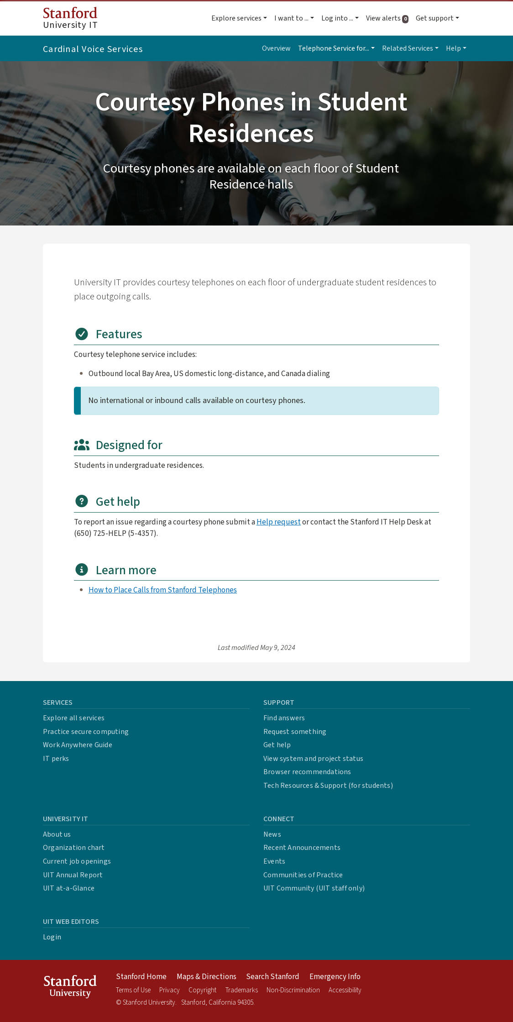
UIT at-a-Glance (68, 888)
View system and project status (313, 759)
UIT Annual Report (73, 875)
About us (57, 834)
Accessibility (345, 990)
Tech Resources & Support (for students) (328, 786)
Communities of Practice (303, 875)
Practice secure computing (86, 732)
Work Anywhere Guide (77, 745)
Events (274, 861)
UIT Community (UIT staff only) (314, 888)
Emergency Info (335, 976)
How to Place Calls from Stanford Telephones (163, 590)
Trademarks (241, 990)
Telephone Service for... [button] (333, 48)
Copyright (202, 990)
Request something (294, 732)
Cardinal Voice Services (93, 49)
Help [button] (453, 48)
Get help (277, 745)
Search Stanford (272, 976)
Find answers (284, 718)
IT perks (56, 759)
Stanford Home (141, 976)
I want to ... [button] (291, 18)
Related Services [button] (407, 48)
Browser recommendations (307, 772)
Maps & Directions (206, 976)
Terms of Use (133, 990)
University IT (70, 19)
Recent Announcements (301, 848)
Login (52, 937)
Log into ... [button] (337, 18)
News (272, 834)
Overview (276, 48)
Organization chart (74, 848)
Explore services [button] (236, 18)
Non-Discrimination (293, 990)
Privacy (169, 990)
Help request (278, 522)
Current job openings (77, 861)
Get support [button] (435, 18)
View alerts (389, 18)
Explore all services (74, 718)
